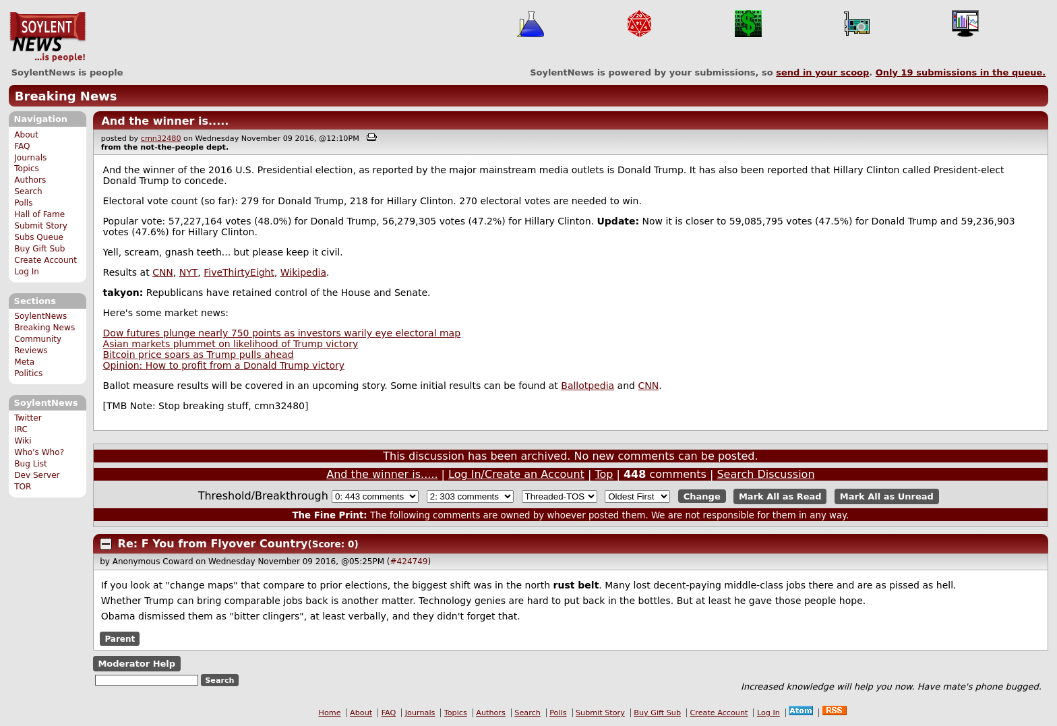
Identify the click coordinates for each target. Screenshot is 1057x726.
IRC (21, 429)
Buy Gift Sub (39, 248)
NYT (188, 272)
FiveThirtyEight (239, 272)
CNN (162, 272)
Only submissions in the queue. (961, 72)
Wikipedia (303, 272)
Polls (23, 203)
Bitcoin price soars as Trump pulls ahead (198, 354)
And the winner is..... (165, 121)
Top (604, 474)
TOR (22, 486)
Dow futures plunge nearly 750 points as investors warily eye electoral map (282, 333)
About (26, 135)
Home (330, 712)
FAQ (22, 146)
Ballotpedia (587, 385)
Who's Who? (39, 452)
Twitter (27, 418)
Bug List (30, 463)
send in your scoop (822, 72)
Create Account (45, 260)
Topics (26, 168)
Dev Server (36, 475)
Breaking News (66, 96)
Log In (26, 271)
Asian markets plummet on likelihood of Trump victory (231, 343)
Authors (30, 180)
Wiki (22, 441)
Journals (30, 157)
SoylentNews (47, 37)
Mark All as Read (780, 496)
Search (28, 191)
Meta (24, 362)
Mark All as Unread (887, 496)
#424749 (409, 561)
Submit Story (40, 226)
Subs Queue (38, 237)
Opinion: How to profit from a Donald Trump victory (223, 365)
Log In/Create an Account (516, 474)
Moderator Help (136, 664)
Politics (28, 373)
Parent (119, 638)
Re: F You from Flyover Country (213, 543)
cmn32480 (161, 138)
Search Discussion (765, 474)
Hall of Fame (39, 214)
